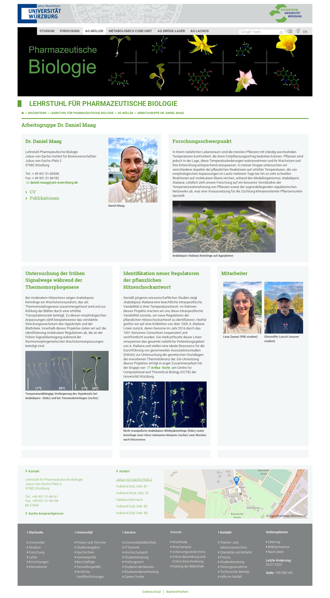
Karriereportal (85, 557)
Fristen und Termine (90, 543)
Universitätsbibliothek (139, 543)
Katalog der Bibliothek (187, 566)
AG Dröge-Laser (171, 31)
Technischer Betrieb (233, 572)
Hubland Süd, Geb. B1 (132, 486)
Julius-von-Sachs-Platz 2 (134, 479)
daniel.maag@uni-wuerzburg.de (54, 182)
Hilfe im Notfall (230, 577)
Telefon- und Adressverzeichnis (232, 545)
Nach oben (275, 552)
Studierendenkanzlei (138, 567)
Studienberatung (135, 557)
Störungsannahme (232, 567)
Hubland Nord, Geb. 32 (132, 493)
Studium (47, 31)
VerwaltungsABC (87, 567)
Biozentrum (37, 113)
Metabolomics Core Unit (130, 31)
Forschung (70, 31)
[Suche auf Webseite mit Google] (261, 32)
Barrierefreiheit (177, 592)
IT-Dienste (130, 547)
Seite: (270, 573)
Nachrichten (84, 552)
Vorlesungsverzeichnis (187, 552)
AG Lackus (199, 31)
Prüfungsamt (133, 562)
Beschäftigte (84, 562)
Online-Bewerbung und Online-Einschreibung (187, 559)
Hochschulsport (135, 552)
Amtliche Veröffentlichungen (89, 574)
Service (129, 532)
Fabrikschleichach (129, 500)
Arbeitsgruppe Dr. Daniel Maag (160, 113)
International (37, 567)
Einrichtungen (38, 562)
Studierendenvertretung (140, 572)
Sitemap (273, 542)
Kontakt (33, 471)
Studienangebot (87, 547)
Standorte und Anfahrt (235, 552)
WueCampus (180, 547)
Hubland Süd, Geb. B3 (132, 513)
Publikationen (44, 198)
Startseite (35, 532)
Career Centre (133, 577)
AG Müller (94, 31)
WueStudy (178, 542)
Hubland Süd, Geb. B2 (132, 506)
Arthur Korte (161, 368)
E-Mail (34, 505)
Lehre (32, 557)
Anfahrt (124, 471)
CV (33, 191)
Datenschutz (151, 592)
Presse (224, 557)
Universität (35, 543)
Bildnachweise (277, 547)
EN (305, 32)
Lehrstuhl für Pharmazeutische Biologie (103, 103)
